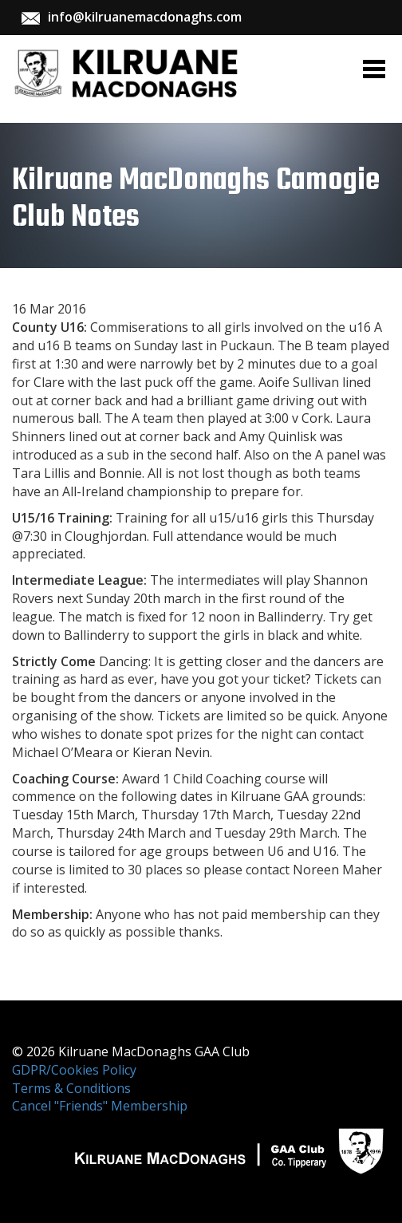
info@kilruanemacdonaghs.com (145, 17)
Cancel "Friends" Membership (99, 1106)
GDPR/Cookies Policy (74, 1070)
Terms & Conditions (71, 1088)
